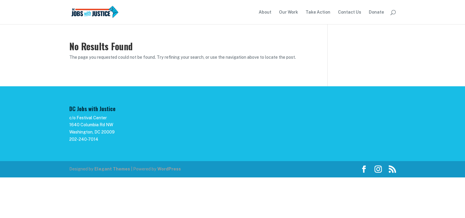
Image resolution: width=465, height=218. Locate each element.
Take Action (318, 12)
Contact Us (349, 12)
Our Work (288, 12)
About (265, 12)
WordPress (169, 169)
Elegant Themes (112, 169)
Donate (376, 12)
